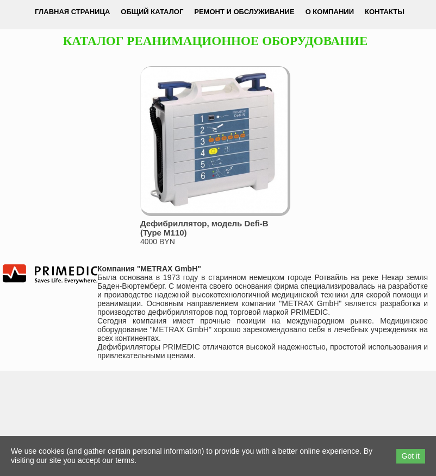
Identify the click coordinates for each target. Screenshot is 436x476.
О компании (330, 12)
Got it (411, 456)
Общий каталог (152, 12)
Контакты (384, 12)
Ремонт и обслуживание (244, 12)
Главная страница (72, 12)
